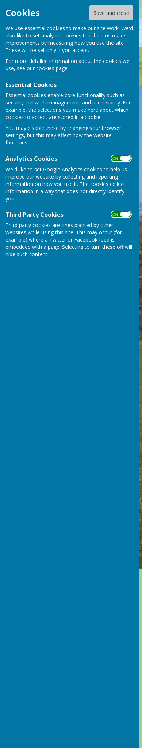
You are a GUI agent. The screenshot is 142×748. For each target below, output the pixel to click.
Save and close (111, 12)
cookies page (52, 68)
